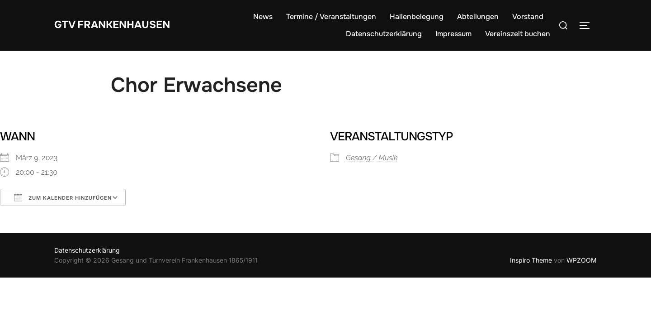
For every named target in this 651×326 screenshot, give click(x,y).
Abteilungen (478, 16)
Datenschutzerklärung (384, 33)
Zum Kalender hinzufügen (63, 197)
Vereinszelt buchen (517, 33)
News (263, 16)
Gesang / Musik (372, 157)
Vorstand (527, 16)
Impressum (453, 33)
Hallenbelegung (416, 16)
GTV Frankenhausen (120, 24)
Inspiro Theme (531, 260)
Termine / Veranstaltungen (331, 16)
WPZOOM (581, 260)
